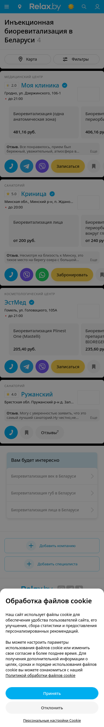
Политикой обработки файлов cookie (40, 675)
